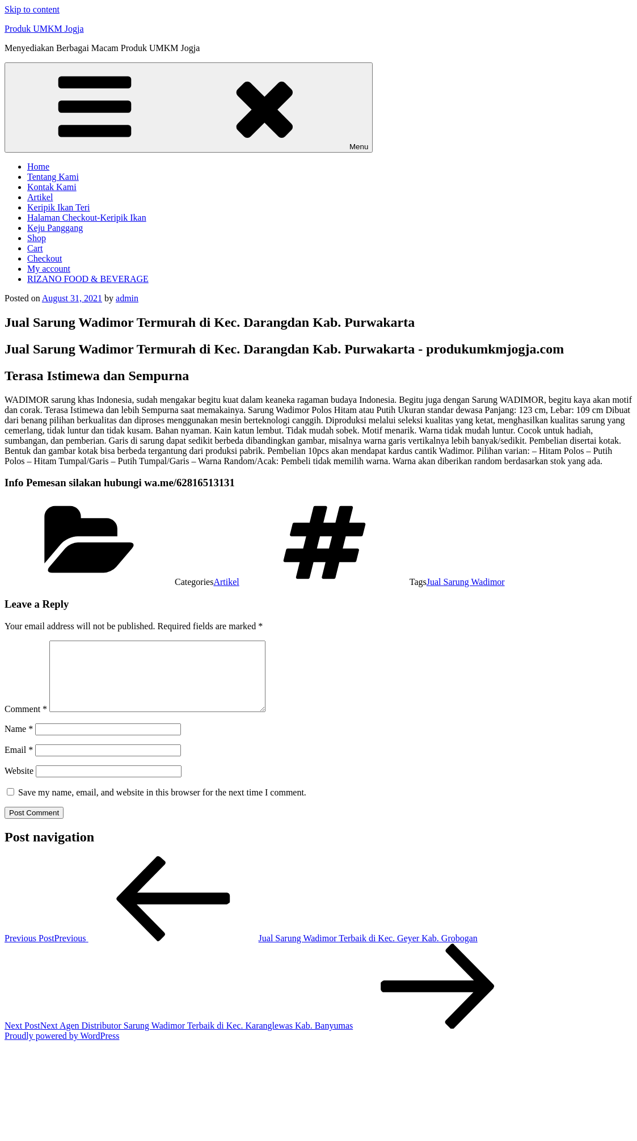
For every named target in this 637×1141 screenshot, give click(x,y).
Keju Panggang (55, 228)
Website (19, 784)
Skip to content (32, 9)
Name (19, 742)
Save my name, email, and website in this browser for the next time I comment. (162, 806)
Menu (188, 107)
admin (127, 298)
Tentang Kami (53, 177)
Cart (35, 248)
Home (38, 166)
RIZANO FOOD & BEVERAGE (88, 279)
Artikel (40, 197)
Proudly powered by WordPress (62, 1049)
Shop (36, 238)
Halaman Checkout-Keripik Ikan (86, 217)
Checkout (44, 258)
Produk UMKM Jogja (44, 28)
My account (48, 268)
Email (19, 763)
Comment (26, 722)
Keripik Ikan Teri (58, 207)
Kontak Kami (52, 187)
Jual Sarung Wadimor (466, 582)
